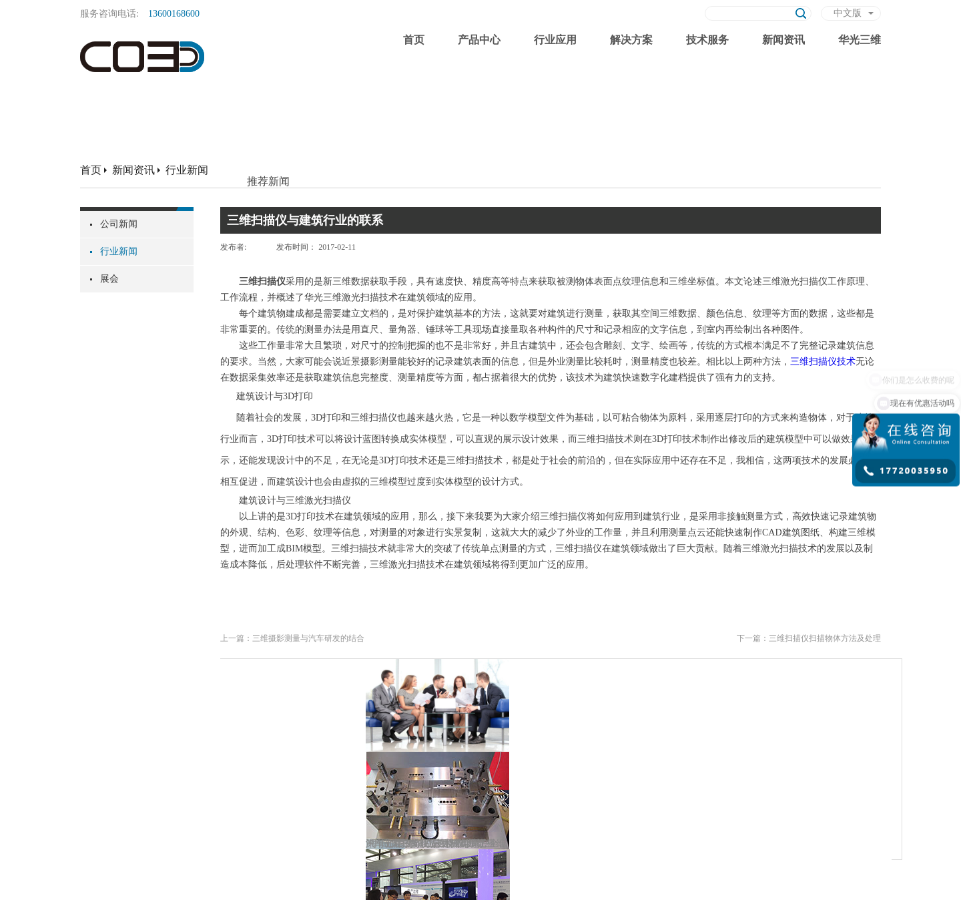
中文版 (848, 13)
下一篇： (809, 638)
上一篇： (292, 638)
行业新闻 (187, 170)
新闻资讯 (133, 170)
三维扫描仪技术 (823, 362)
